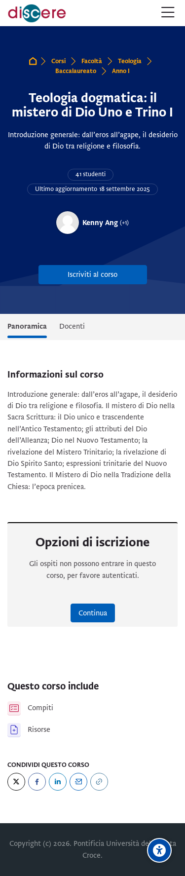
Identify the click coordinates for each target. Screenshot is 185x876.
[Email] (78, 782)
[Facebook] (37, 782)
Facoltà (91, 61)
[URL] (99, 782)
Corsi (58, 61)
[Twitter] (16, 782)
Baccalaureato (75, 71)
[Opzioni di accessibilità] (159, 850)
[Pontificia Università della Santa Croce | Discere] (37, 13)
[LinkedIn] (58, 782)
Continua (92, 613)
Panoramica (27, 326)
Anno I (121, 71)
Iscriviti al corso (92, 274)
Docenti (72, 326)
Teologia (130, 61)
